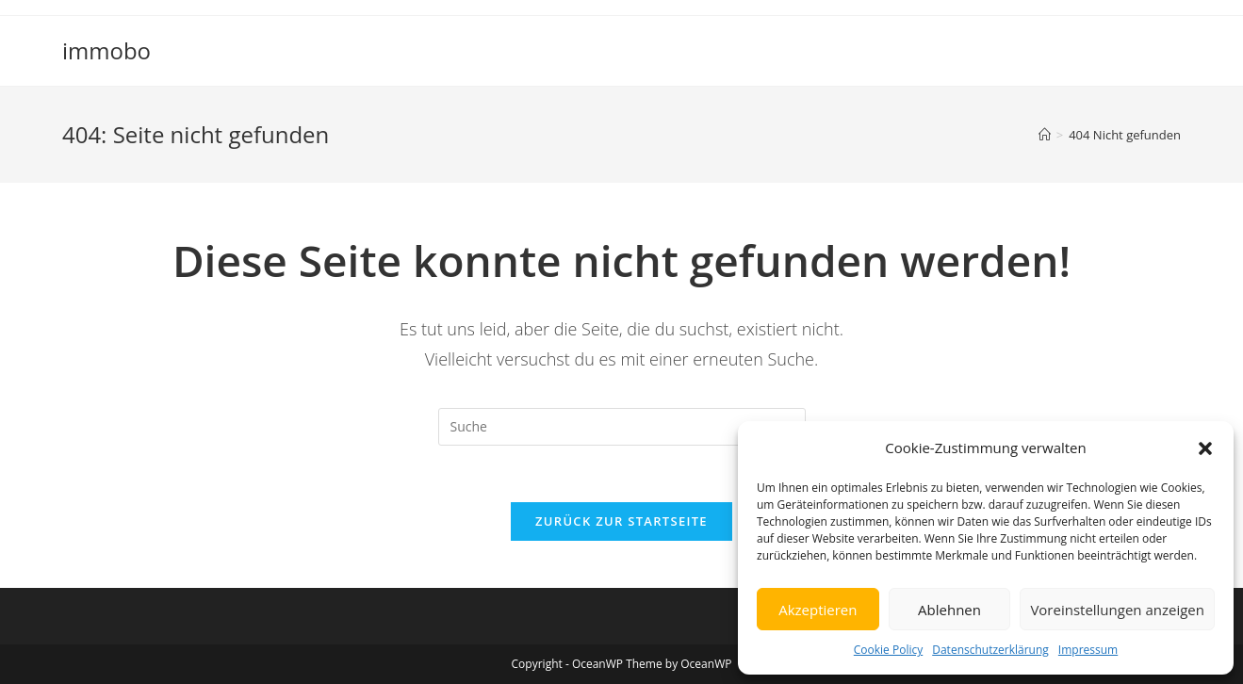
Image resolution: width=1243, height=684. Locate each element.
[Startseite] (1045, 134)
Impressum (1088, 650)
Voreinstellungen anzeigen (1117, 609)
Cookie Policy (888, 650)
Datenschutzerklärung (990, 650)
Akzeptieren (817, 609)
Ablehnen (949, 609)
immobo (106, 50)
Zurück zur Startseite (621, 521)
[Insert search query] (622, 427)
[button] (1205, 448)
